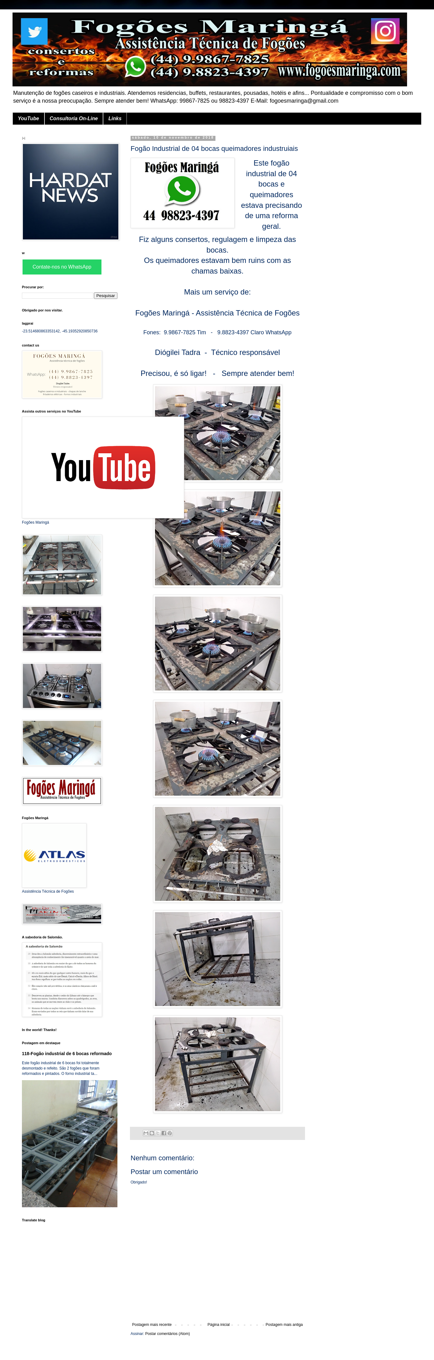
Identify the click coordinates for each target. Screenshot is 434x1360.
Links (114, 118)
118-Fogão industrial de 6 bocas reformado (67, 1053)
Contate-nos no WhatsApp (62, 266)
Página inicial (219, 1324)
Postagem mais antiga (284, 1324)
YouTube (28, 118)
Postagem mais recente (152, 1324)
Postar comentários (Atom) (167, 1334)
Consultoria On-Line (74, 118)
